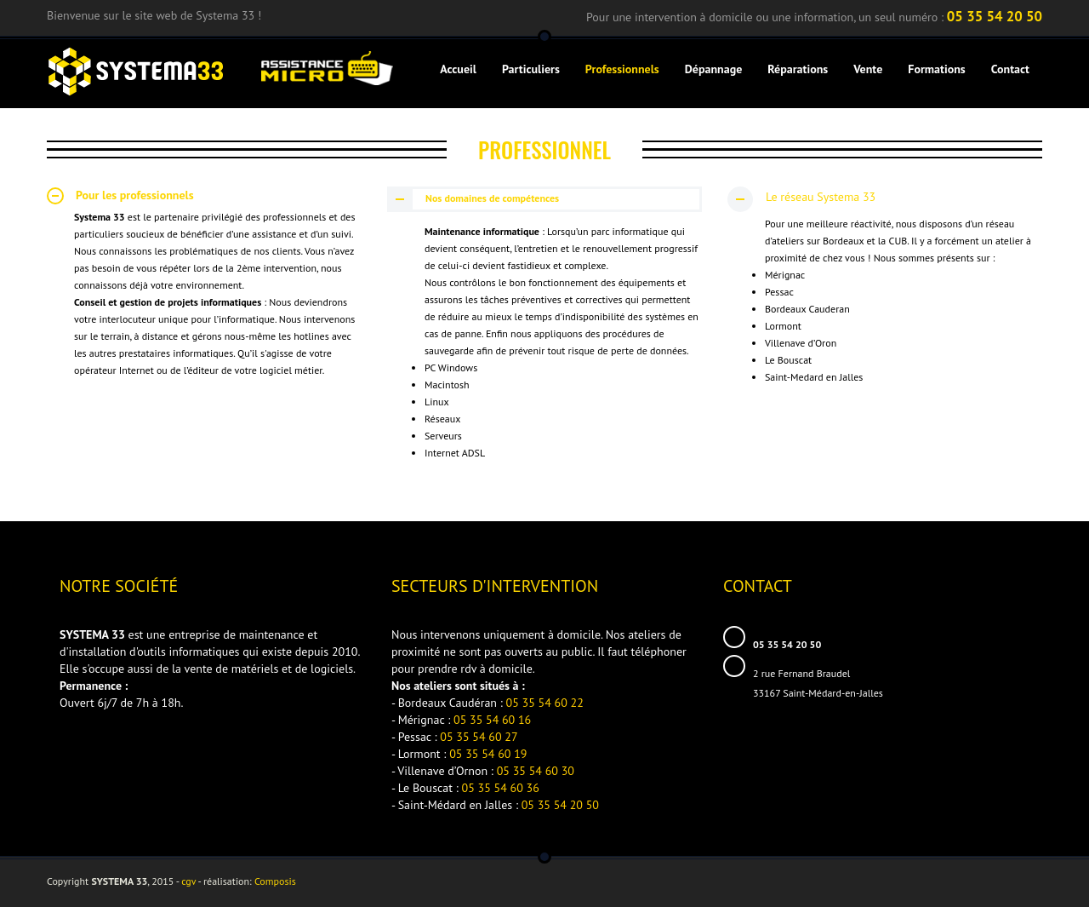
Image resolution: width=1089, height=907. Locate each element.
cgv (188, 881)
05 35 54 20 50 (994, 16)
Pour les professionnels (120, 195)
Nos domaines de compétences (474, 199)
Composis (275, 881)
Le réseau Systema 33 (801, 198)
